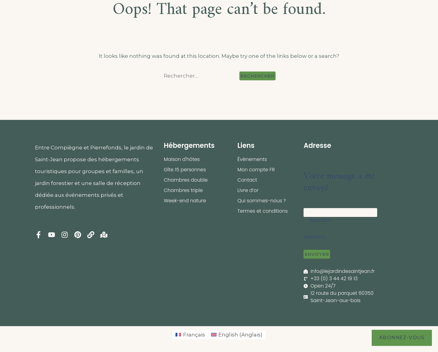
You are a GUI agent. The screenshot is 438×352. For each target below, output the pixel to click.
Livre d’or (247, 190)
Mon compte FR (256, 169)
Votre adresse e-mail (328, 202)
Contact (247, 179)
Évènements (252, 159)
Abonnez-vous (402, 337)
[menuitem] (190, 334)
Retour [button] (311, 153)
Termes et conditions (262, 210)
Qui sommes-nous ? (261, 200)
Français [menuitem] (194, 335)
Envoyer (317, 254)
